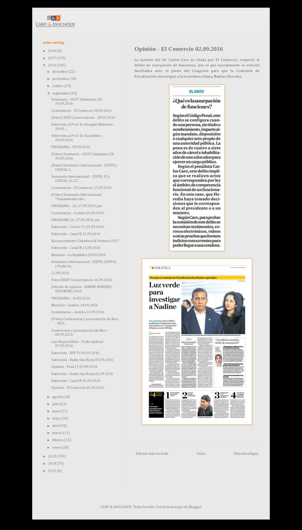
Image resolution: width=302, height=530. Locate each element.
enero (57, 447)
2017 (52, 58)
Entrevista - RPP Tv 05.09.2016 (75, 353)
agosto (57, 397)
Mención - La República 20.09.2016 (78, 255)
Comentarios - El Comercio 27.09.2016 (81, 188)
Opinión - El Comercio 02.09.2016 (77, 388)
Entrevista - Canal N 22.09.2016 (75, 234)
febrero (58, 440)
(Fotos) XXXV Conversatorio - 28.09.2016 (83, 117)
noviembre (61, 79)
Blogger (195, 507)
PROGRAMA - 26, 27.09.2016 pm (76, 206)
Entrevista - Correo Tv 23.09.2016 (77, 227)
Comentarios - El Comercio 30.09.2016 (81, 111)
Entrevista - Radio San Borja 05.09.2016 (82, 360)
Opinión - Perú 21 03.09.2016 (74, 367)
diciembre (60, 72)
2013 (52, 471)
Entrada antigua (246, 453)
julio (56, 404)
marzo (57, 433)
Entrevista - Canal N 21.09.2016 (75, 248)
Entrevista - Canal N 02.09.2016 (75, 381)
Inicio (201, 453)
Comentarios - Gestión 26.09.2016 (77, 213)
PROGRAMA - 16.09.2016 (70, 298)
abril (56, 426)
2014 (52, 463)
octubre (58, 86)
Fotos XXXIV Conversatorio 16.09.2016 (81, 280)
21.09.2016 (60, 273)
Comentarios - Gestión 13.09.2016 (77, 312)
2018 (52, 51)
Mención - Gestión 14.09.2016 (74, 305)
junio (56, 411)
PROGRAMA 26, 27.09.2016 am (75, 220)
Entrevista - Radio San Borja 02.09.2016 (82, 374)
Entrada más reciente (152, 453)
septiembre (61, 93)
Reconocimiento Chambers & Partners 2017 (85, 241)
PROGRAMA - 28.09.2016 (70, 147)
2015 (52, 456)
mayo (57, 418)
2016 (52, 65)
